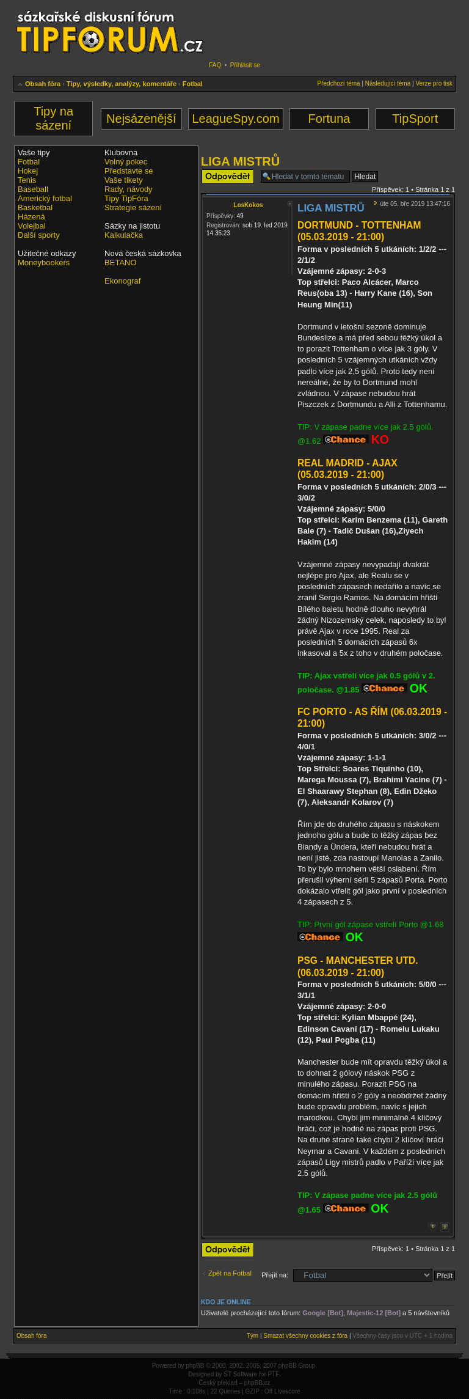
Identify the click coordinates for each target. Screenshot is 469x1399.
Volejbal (32, 225)
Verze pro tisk (434, 83)
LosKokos (248, 205)
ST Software (240, 1374)
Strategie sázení (133, 207)
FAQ (215, 65)
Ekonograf (122, 280)
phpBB (195, 1365)
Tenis (27, 180)
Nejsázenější (141, 118)
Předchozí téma (339, 83)
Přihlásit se (245, 65)
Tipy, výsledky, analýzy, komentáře (121, 83)
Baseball (33, 189)
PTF (273, 1374)
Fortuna (329, 118)
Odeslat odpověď (228, 177)
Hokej (28, 170)
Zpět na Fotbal (230, 1273)
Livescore (287, 1391)
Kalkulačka (123, 235)
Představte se (128, 170)
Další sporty (39, 235)
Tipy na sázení (53, 118)
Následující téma (387, 83)
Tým (252, 1335)
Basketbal (35, 207)
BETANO (120, 262)
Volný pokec (125, 161)
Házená (31, 216)
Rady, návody (128, 189)
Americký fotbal (45, 198)
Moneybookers (44, 262)
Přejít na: (274, 1275)
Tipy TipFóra (126, 198)
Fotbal (193, 83)
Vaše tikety (123, 180)
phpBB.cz (257, 1382)
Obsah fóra (42, 83)
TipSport (415, 118)
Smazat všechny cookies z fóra (305, 1335)
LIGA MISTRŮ (240, 161)
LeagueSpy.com (235, 118)
